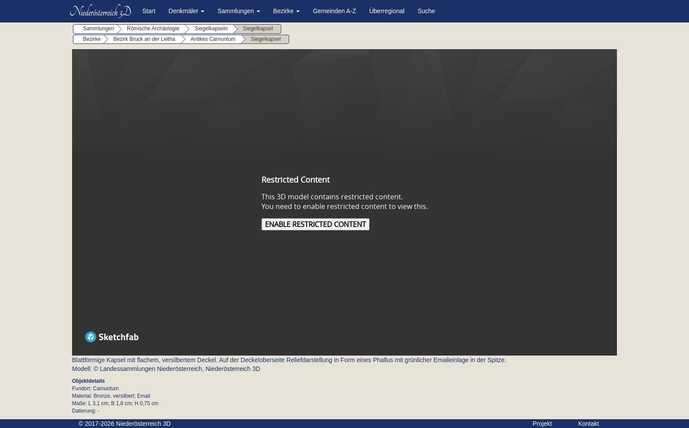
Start (149, 10)
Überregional (386, 10)
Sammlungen (239, 10)
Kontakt (588, 423)
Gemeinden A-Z (334, 10)
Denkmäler (187, 10)
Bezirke (286, 10)
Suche (426, 10)
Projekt (542, 423)
